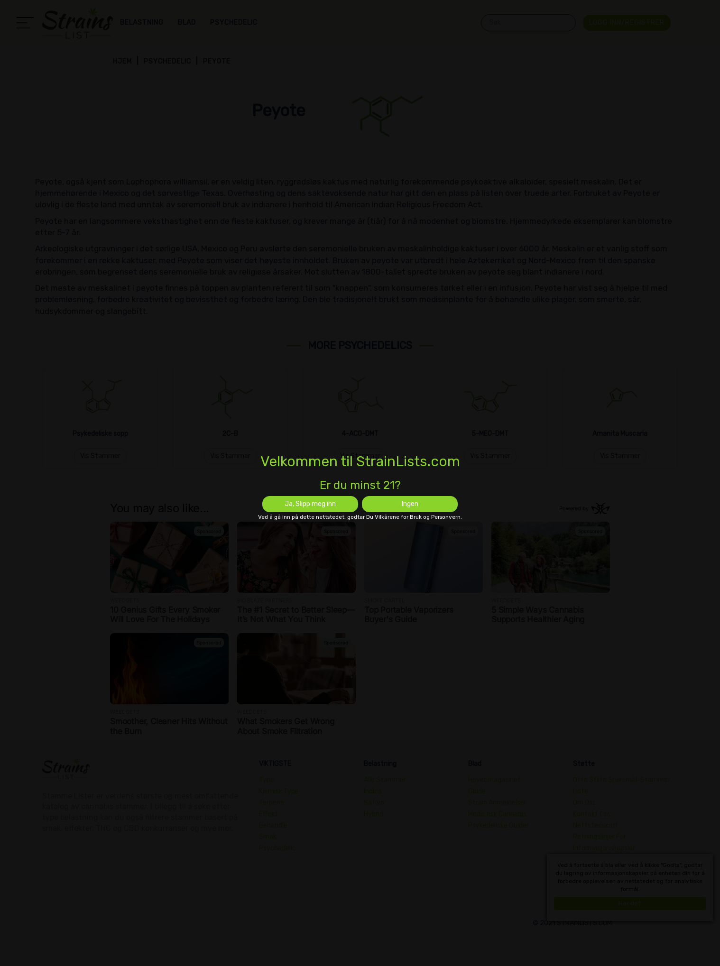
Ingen (410, 504)
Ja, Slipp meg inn (310, 504)
